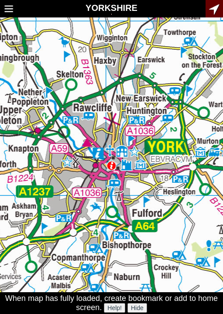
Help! (114, 307)
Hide (137, 307)
